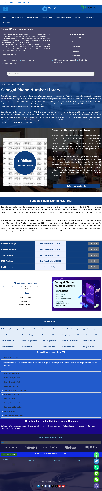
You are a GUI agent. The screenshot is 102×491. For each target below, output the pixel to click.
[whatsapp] (5, 8)
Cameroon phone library (49, 329)
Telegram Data (47, 17)
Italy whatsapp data (48, 335)
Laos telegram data (89, 341)
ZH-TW (8, 2)
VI (28, 2)
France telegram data (49, 341)
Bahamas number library (29, 329)
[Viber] (96, 486)
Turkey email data (88, 347)
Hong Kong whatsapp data (71, 335)
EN (12, 2)
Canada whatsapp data (90, 335)
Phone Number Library (63, 17)
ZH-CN (3, 2)
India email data (26, 347)
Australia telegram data (29, 341)
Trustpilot (4, 442)
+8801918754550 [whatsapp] (13, 8)
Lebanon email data (48, 347)
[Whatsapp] (96, 455)
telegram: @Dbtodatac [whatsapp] (54, 8)
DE (17, 2)
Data (4, 17)
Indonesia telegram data (70, 341)
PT (21, 2)
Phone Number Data (16, 17)
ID (19, 2)
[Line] (96, 473)
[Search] (94, 74)
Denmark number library (70, 329)
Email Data (78, 17)
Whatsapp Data (32, 17)
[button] (76, 186)
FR (15, 2)
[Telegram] (96, 461)
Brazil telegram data (8, 341)
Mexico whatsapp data (28, 335)
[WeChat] (96, 479)
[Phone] (96, 467)
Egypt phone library (89, 329)
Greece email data (7, 347)
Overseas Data (91, 17)
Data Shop (6, 23)
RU (24, 2)
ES (26, 2)
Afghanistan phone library (9, 329)
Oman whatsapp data (8, 335)
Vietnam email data (68, 347)
